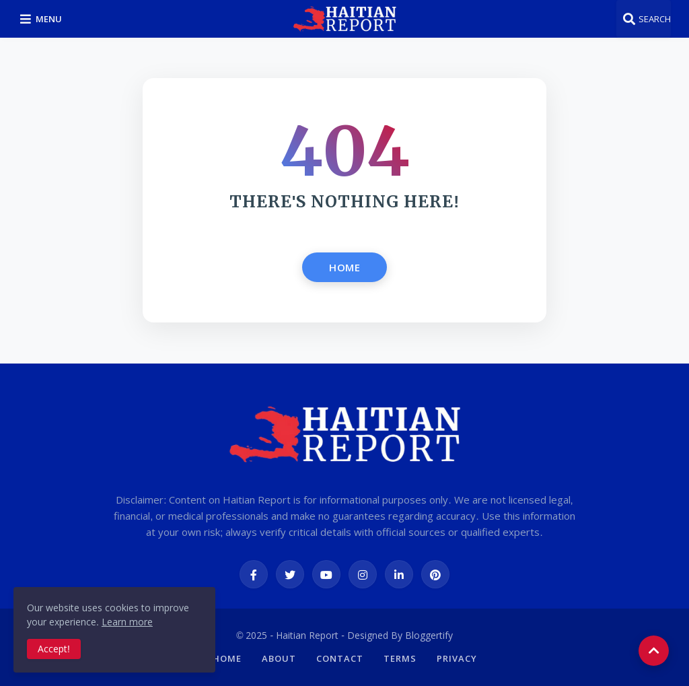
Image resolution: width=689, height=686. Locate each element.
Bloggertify (429, 635)
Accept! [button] (54, 648)
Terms (400, 658)
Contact (339, 658)
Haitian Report (307, 635)
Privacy (457, 658)
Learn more (127, 621)
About (279, 658)
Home (344, 267)
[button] (43, 19)
